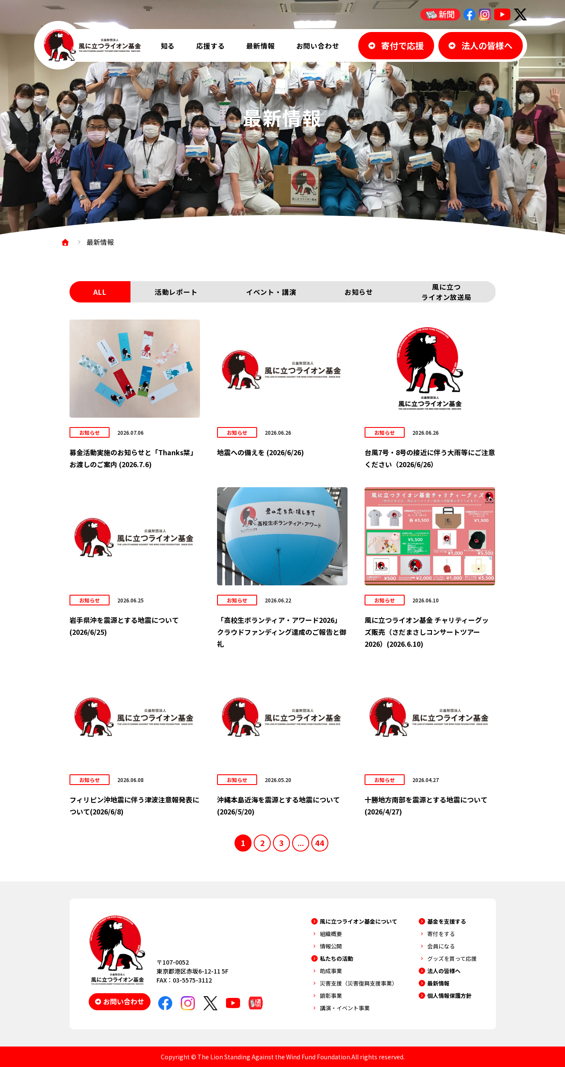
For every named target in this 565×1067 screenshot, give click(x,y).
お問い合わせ (317, 46)
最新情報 (260, 46)
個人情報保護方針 (449, 995)
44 (320, 842)
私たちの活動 (336, 958)
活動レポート (176, 292)
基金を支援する (446, 921)
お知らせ (359, 292)
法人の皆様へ (444, 971)
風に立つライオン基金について (358, 921)
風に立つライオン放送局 (446, 292)
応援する (210, 46)
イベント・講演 (271, 292)
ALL (99, 292)
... (301, 842)
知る (168, 46)
